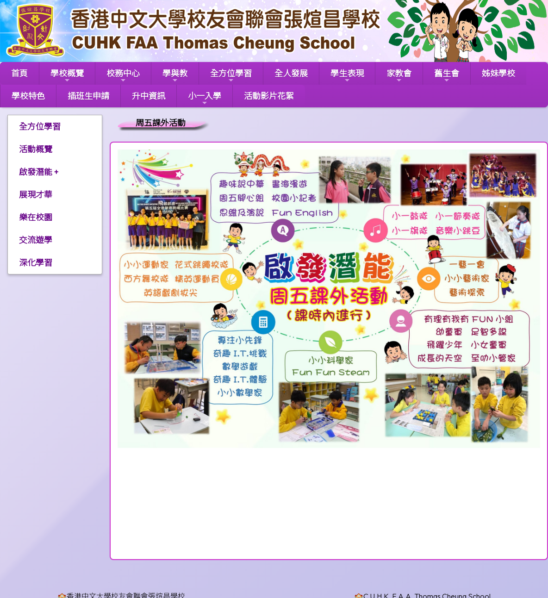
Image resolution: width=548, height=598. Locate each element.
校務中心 (123, 76)
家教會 (398, 76)
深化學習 (35, 262)
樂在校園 (35, 217)
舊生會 (446, 76)
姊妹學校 (498, 73)
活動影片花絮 (269, 96)
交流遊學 (35, 240)
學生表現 (347, 76)
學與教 (174, 76)
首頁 (19, 73)
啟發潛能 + (38, 172)
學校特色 (28, 96)
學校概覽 (67, 76)
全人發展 (291, 73)
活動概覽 (35, 149)
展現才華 (35, 194)
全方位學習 (231, 76)
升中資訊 (148, 96)
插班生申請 (88, 96)
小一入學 (204, 98)
